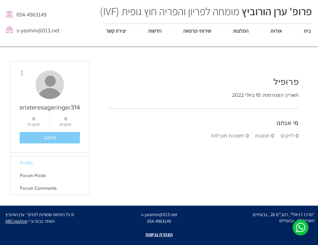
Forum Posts (33, 175)
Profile (26, 162)
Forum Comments (38, 188)
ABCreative (16, 221)
